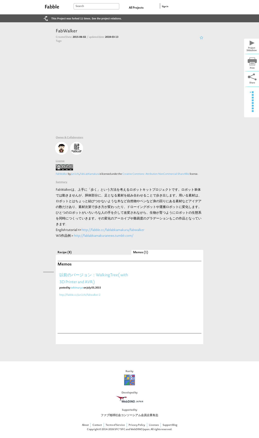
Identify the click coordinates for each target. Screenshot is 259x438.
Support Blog (170, 425)
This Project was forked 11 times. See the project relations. (86, 18)
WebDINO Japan (139, 429)
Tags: (59, 41)
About (85, 425)
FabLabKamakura (89, 174)
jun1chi (75, 174)
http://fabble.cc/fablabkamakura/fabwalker (113, 230)
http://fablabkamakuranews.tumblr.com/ (103, 236)
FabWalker (62, 174)
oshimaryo (77, 287)
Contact (97, 425)
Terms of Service (115, 425)
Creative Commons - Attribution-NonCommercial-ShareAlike (155, 174)
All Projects (136, 7)
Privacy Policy (137, 425)
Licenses (154, 425)
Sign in (165, 7)
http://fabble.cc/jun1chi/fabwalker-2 (79, 295)
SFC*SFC (119, 429)
